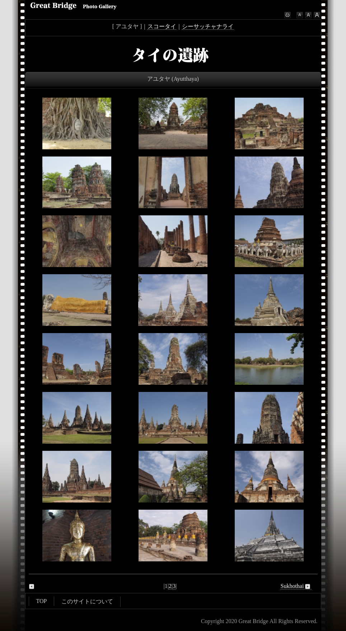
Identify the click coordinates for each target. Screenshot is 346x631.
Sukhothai (296, 586)
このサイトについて (87, 601)
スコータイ (162, 26)
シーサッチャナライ (208, 26)
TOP (41, 601)
